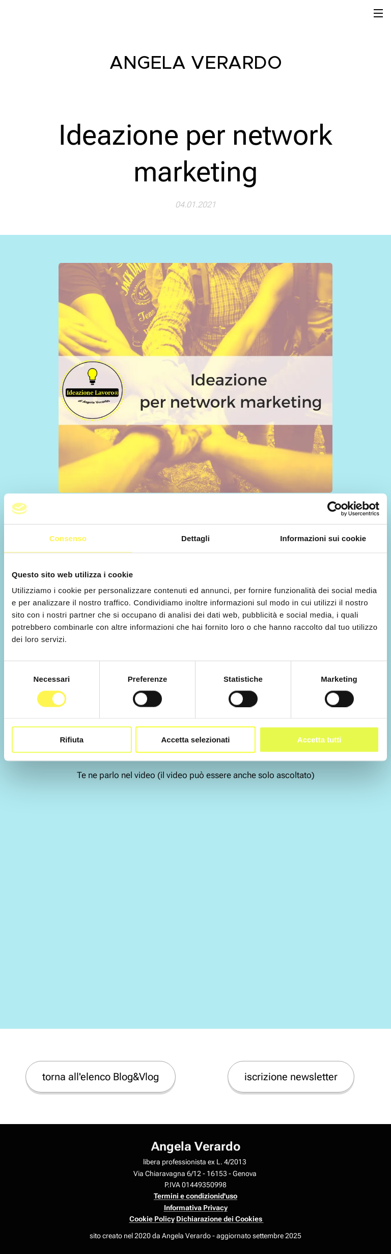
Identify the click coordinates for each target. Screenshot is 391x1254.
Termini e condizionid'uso (195, 1196)
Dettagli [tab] (195, 537)
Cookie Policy (152, 1219)
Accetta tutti (319, 739)
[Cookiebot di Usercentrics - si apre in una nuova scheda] (334, 508)
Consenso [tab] (68, 537)
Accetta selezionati (195, 739)
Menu (378, 13)
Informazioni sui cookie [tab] (323, 537)
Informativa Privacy (196, 1208)
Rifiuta (71, 739)
